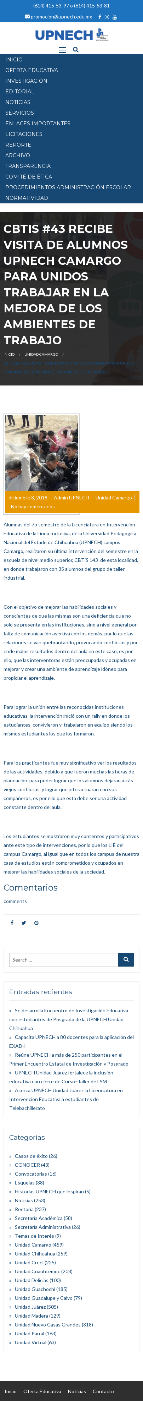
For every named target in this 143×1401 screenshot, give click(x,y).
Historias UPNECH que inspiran (49, 1191)
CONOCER (27, 1165)
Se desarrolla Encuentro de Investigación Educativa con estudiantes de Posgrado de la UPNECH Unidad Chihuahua (68, 1019)
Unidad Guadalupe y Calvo (44, 1298)
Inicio (9, 354)
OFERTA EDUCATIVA (31, 70)
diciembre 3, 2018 (27, 497)
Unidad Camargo (41, 354)
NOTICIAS (17, 102)
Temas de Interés (34, 1236)
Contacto (103, 1391)
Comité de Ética (28, 177)
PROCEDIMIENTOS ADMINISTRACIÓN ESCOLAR (68, 187)
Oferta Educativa (42, 1391)
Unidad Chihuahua (35, 1253)
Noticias (24, 1200)
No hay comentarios (33, 506)
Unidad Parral (29, 1333)
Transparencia (28, 166)
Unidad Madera (31, 1316)
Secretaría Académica (39, 1218)
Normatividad (26, 198)
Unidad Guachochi (35, 1289)
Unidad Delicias (31, 1280)
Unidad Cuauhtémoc (37, 1271)
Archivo (17, 155)
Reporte (18, 145)
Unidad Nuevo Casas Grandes (48, 1324)
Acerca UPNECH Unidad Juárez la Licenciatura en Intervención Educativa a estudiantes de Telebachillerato (66, 1099)
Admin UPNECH (71, 497)
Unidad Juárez (30, 1307)
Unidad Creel (29, 1262)
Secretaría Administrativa (43, 1227)
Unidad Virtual (30, 1342)
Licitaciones (23, 134)
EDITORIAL (19, 91)
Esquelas (25, 1183)
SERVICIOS (19, 113)
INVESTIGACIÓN (26, 81)
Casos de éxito (31, 1156)
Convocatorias (31, 1174)
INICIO (14, 59)
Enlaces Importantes (37, 123)
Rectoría (24, 1209)
